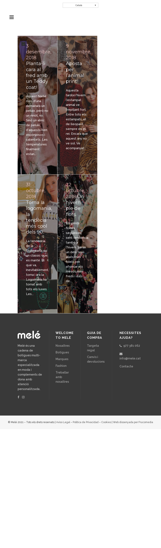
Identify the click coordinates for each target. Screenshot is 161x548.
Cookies (106, 422)
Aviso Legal (63, 422)
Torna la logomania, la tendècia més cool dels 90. (39, 217)
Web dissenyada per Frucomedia (133, 422)
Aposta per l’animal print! (75, 72)
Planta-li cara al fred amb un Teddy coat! (37, 75)
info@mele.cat (130, 358)
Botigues (62, 352)
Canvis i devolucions (96, 359)
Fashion (61, 365)
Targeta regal (93, 348)
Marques (62, 359)
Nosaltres (63, 345)
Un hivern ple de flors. (75, 205)
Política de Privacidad (86, 422)
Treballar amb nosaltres (62, 377)
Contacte (126, 366)
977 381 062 (131, 345)
